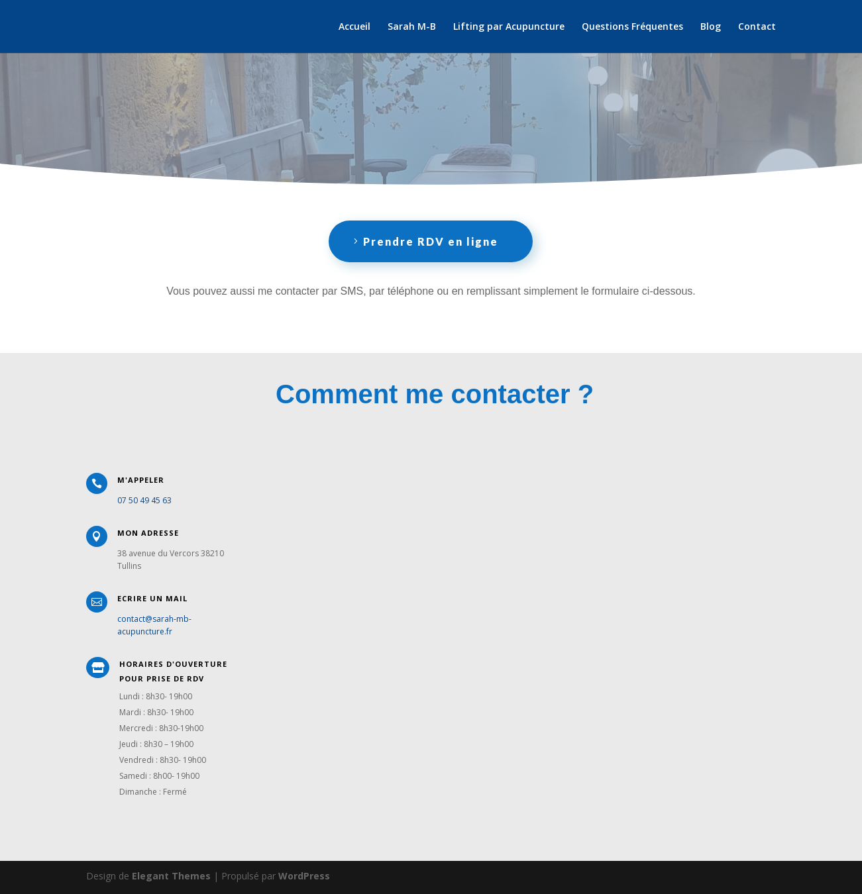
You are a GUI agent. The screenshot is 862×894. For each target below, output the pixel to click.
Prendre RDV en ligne (430, 241)
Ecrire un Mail (152, 598)
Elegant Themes (171, 875)
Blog (710, 27)
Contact (757, 27)
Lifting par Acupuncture (509, 27)
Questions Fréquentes (632, 27)
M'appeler (140, 480)
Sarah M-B (412, 27)
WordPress (304, 875)
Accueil (354, 27)
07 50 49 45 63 (144, 500)
